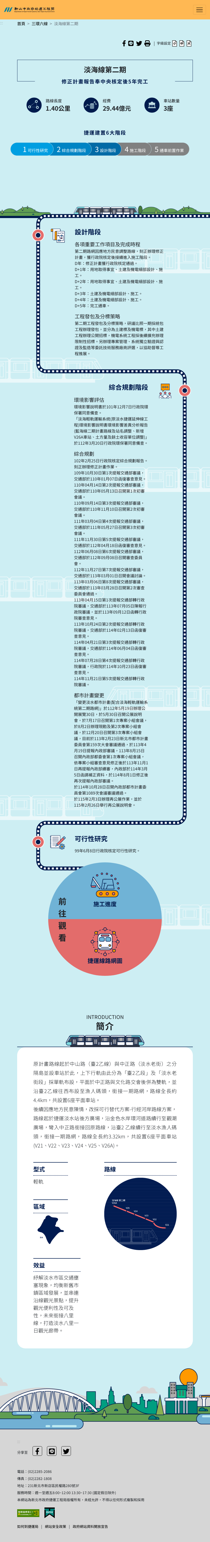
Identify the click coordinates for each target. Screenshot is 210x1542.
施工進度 (105, 903)
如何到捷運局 (27, 1526)
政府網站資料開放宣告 (90, 1526)
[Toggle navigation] (199, 10)
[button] (174, 43)
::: (1, 22)
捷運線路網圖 (105, 960)
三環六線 (40, 23)
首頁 (21, 23)
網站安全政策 (55, 1526)
